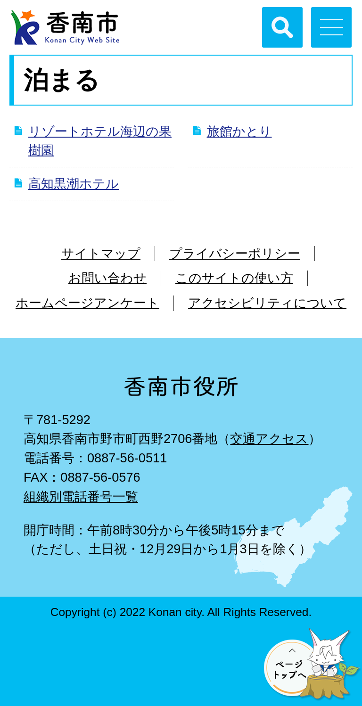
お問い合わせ (107, 278)
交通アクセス (269, 438)
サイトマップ (100, 253)
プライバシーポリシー (234, 253)
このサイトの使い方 (234, 278)
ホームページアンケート (87, 303)
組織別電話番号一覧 (81, 496)
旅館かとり (239, 131)
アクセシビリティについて (267, 303)
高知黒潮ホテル (73, 183)
